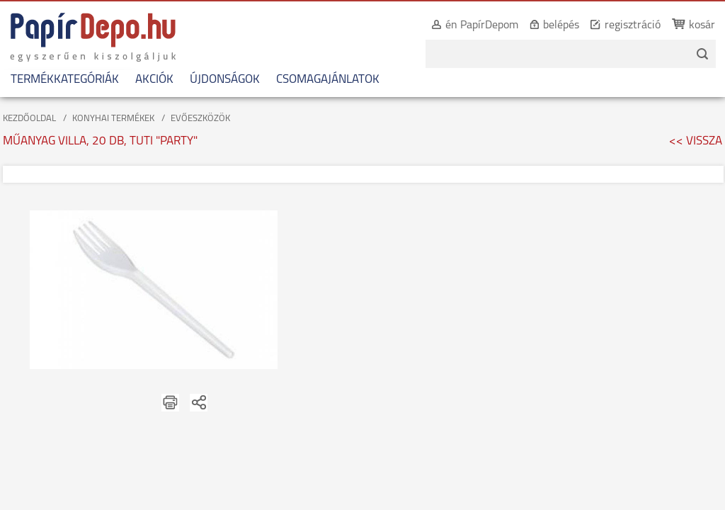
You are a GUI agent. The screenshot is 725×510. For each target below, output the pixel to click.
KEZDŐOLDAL (29, 118)
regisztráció (617, 25)
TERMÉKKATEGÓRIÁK (65, 80)
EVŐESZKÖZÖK (200, 118)
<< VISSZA (695, 141)
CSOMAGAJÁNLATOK (327, 80)
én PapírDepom (466, 25)
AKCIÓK (154, 80)
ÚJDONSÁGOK (225, 80)
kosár (686, 25)
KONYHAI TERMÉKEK (113, 118)
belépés (545, 25)
